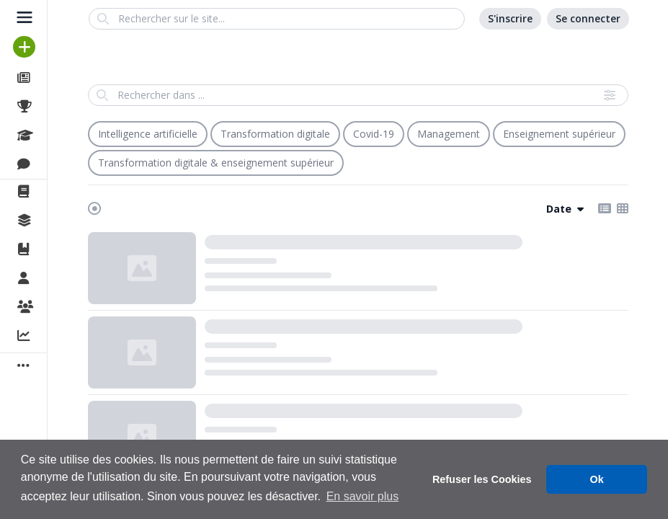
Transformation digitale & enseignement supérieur (216, 162)
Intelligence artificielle (147, 134)
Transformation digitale (275, 134)
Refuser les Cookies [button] (482, 479)
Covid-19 (373, 134)
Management (448, 134)
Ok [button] (597, 479)
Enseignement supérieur (559, 134)
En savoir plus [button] (362, 496)
